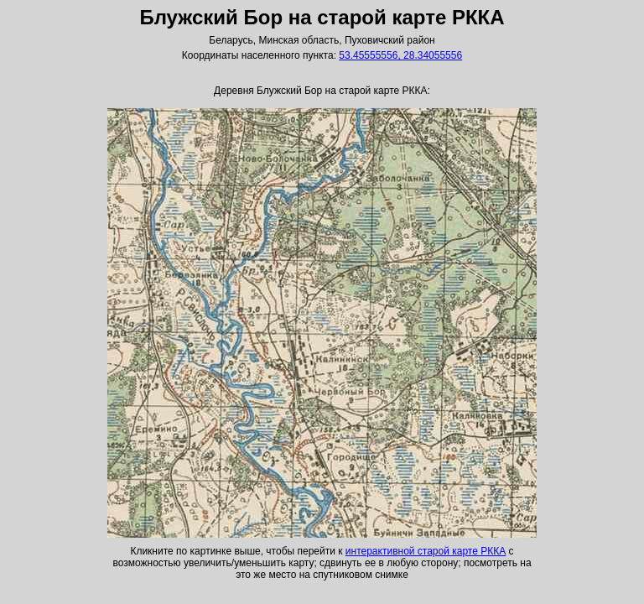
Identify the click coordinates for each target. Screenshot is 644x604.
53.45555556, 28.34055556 (400, 55)
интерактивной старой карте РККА (425, 551)
